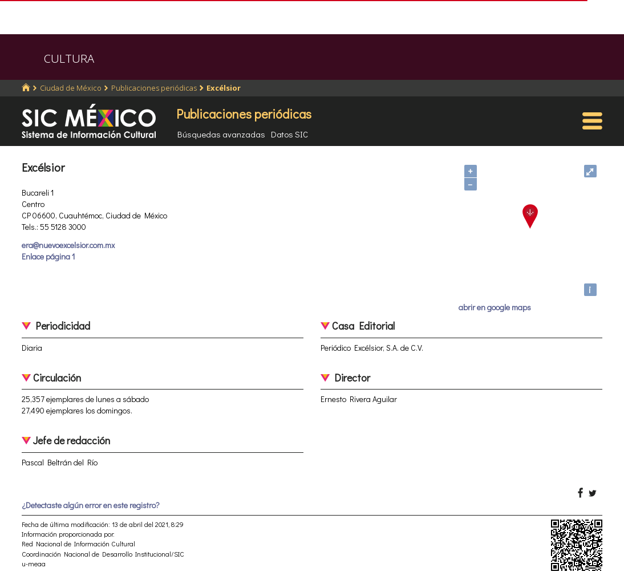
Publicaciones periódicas (154, 88)
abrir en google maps (495, 307)
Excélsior (223, 88)
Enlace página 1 (48, 256)
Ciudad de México (71, 88)
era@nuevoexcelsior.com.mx (68, 245)
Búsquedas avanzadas (221, 134)
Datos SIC (289, 134)
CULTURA (69, 58)
